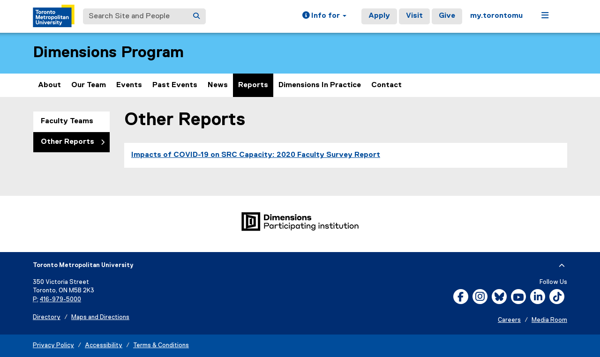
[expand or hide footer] (561, 265)
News (218, 85)
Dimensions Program (108, 52)
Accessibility (103, 345)
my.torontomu (496, 16)
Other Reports (67, 142)
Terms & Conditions (161, 345)
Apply (379, 16)
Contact (386, 85)
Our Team (88, 85)
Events (129, 85)
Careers (509, 320)
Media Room (549, 320)
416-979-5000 (60, 300)
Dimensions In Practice (319, 85)
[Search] (196, 16)
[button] (324, 16)
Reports (253, 85)
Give (447, 16)
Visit (414, 16)
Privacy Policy (53, 345)
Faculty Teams (67, 121)
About (49, 85)
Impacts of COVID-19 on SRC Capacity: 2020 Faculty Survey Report (255, 155)
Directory (46, 317)
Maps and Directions (100, 317)
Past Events (174, 85)
